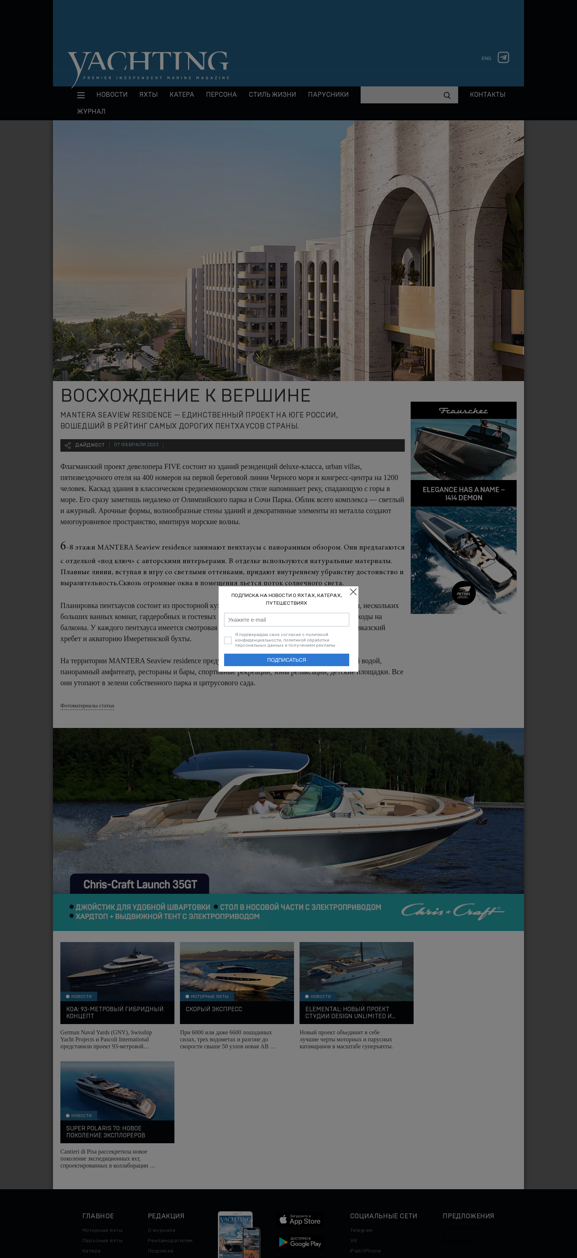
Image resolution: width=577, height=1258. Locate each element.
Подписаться (286, 660)
